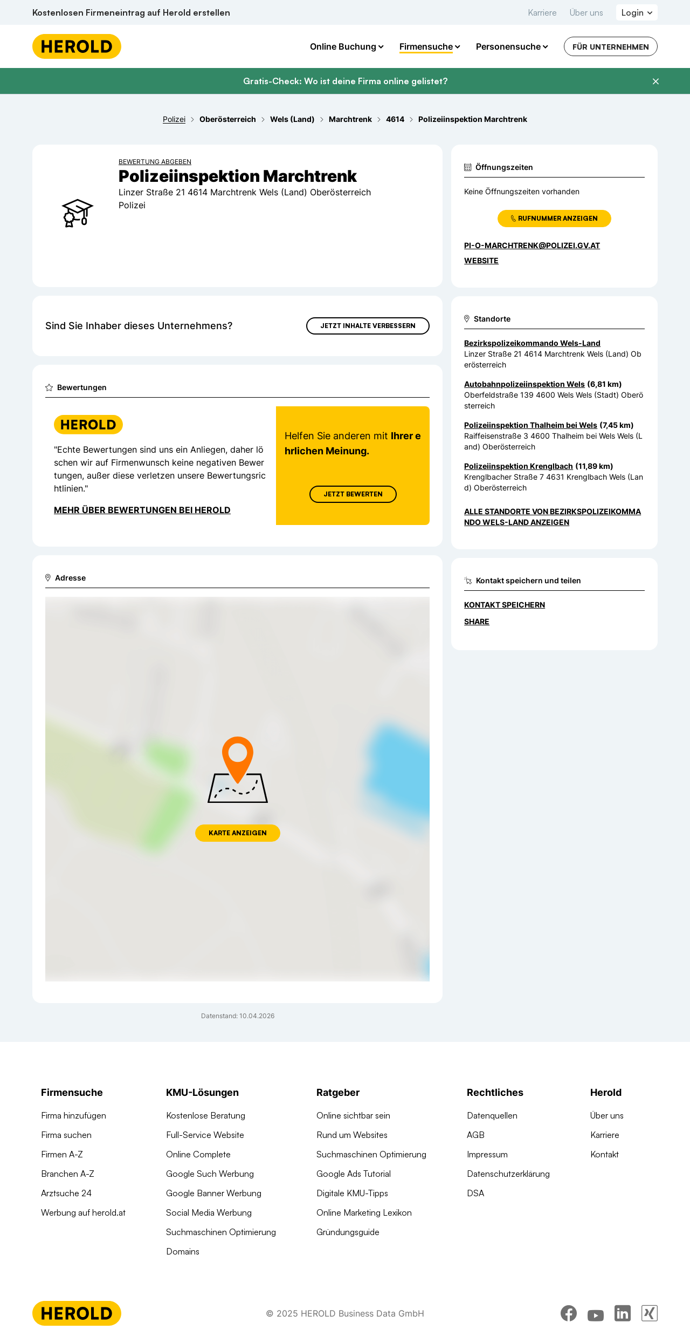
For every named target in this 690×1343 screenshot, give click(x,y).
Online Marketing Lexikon (364, 1212)
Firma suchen (66, 1134)
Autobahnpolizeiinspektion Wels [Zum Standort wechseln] (524, 383)
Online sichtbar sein (353, 1115)
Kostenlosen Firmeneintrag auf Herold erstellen (131, 12)
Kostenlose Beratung (205, 1115)
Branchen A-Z (67, 1173)
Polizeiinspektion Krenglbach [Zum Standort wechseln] (518, 466)
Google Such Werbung (210, 1173)
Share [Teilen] (476, 621)
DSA (475, 1193)
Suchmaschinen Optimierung (221, 1231)
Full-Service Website (205, 1134)
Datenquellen (492, 1115)
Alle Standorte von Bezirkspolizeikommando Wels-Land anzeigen (552, 517)
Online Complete (198, 1154)
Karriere (542, 12)
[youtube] (596, 1313)
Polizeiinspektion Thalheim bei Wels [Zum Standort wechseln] (530, 425)
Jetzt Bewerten (353, 494)
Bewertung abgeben (155, 162)
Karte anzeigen (238, 833)
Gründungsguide (348, 1231)
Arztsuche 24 (66, 1193)
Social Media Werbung (209, 1212)
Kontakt (604, 1154)
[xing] (649, 1313)
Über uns (586, 12)
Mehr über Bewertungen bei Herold (142, 510)
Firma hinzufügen (73, 1115)
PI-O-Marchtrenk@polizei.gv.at (532, 245)
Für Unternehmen (610, 46)
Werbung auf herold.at (83, 1212)
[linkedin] (623, 1313)
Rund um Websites (352, 1134)
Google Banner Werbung (213, 1193)
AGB (476, 1134)
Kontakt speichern (504, 604)
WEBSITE (481, 260)
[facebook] (569, 1313)
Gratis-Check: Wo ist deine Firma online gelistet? (345, 81)
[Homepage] (76, 46)
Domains (182, 1251)
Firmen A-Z (62, 1154)
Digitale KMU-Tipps (352, 1193)
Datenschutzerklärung (508, 1173)
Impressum (487, 1154)
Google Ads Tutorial (353, 1173)
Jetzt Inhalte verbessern (368, 326)
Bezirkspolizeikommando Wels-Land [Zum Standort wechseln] (532, 342)
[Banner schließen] (655, 81)
